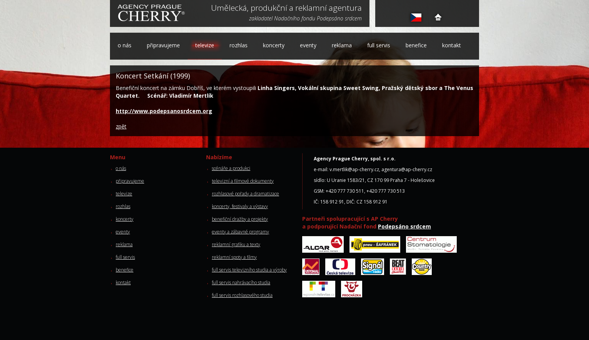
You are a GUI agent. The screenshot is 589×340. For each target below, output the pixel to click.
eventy (308, 45)
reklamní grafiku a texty (236, 244)
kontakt (451, 45)
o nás (124, 45)
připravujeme (163, 45)
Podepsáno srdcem (404, 226)
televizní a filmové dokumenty (243, 181)
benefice (416, 45)
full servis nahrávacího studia (241, 282)
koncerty (274, 45)
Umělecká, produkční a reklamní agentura (286, 8)
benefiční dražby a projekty (240, 219)
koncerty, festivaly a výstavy (240, 206)
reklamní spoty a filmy (234, 257)
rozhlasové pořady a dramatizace (245, 193)
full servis (378, 45)
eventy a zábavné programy (240, 231)
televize (204, 45)
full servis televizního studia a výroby (249, 270)
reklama (342, 45)
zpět (121, 126)
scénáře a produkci (231, 168)
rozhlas (239, 45)
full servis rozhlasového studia (242, 295)
